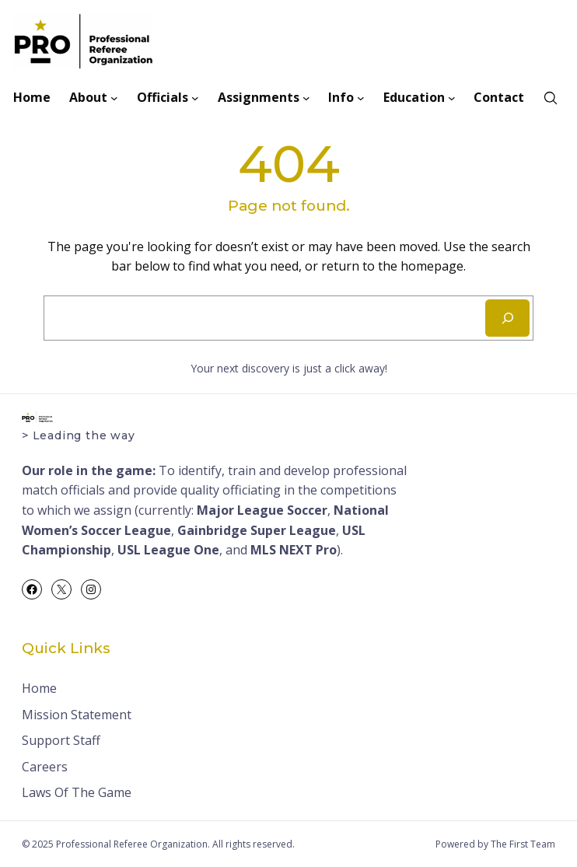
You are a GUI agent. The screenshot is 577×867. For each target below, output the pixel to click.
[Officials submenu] (195, 98)
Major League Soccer (262, 510)
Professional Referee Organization (132, 844)
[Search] (507, 318)
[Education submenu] (452, 98)
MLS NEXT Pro (293, 549)
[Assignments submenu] (306, 98)
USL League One (168, 549)
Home (39, 688)
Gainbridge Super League (256, 530)
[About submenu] (114, 98)
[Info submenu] (361, 98)
